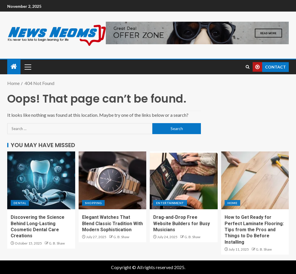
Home (232, 203)
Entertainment (170, 203)
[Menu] (27, 67)
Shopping (93, 203)
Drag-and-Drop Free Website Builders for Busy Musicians (181, 223)
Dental (20, 203)
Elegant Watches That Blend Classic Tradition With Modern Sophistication (112, 223)
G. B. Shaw (57, 243)
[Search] (247, 67)
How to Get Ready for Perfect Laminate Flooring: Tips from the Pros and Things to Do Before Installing (254, 229)
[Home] (14, 66)
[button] (27, 67)
